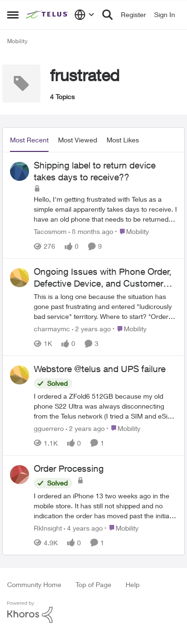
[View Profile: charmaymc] (19, 277)
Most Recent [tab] (29, 140)
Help (132, 584)
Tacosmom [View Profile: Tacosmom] (50, 231)
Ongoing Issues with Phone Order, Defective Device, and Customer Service (102, 277)
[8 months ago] (91, 231)
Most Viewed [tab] (77, 140)
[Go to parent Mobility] (132, 231)
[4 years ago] (83, 528)
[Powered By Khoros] (93, 612)
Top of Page (93, 584)
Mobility (17, 41)
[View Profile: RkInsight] (19, 474)
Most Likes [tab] (123, 140)
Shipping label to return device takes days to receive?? (95, 171)
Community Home (34, 584)
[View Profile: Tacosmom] (19, 171)
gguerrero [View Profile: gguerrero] (49, 428)
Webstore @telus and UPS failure (100, 369)
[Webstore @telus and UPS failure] (105, 406)
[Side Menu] (12, 15)
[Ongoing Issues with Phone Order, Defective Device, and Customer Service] (105, 306)
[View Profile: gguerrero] (19, 374)
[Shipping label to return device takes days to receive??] (105, 209)
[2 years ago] (91, 329)
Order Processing (69, 468)
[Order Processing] (105, 506)
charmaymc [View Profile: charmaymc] (52, 329)
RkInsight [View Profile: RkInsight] (48, 528)
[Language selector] (84, 14)
